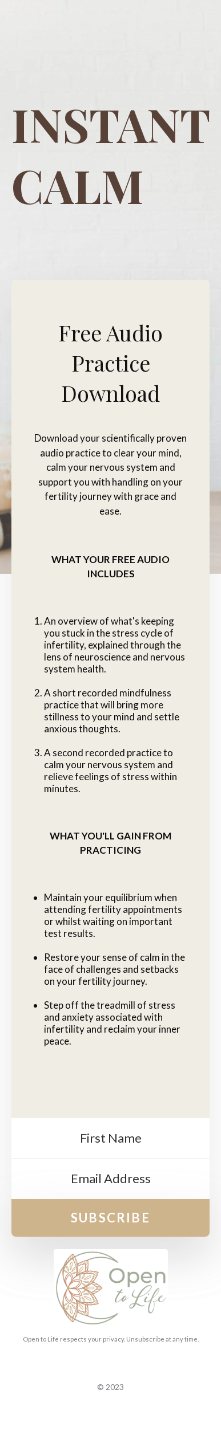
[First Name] (110, 1138)
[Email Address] (110, 1179)
